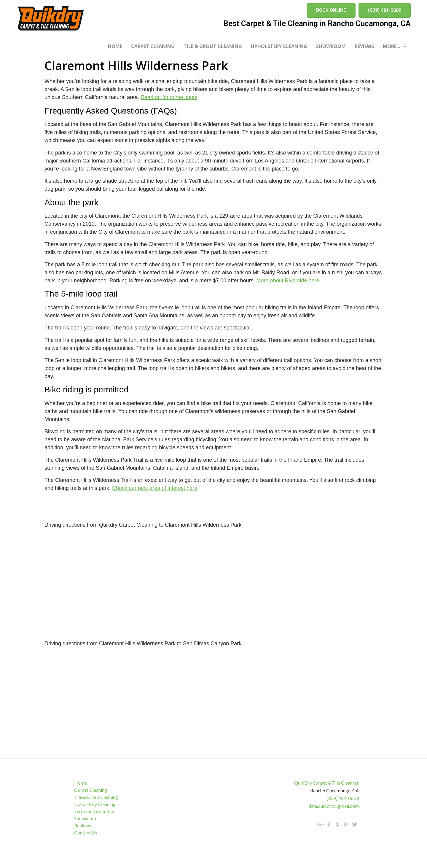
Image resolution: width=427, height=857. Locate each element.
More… (394, 46)
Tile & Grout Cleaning (213, 46)
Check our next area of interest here (154, 488)
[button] (331, 10)
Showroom (331, 46)
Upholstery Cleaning (279, 46)
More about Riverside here (287, 280)
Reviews (364, 46)
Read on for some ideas (169, 97)
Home (115, 46)
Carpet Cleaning (153, 46)
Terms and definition (95, 811)
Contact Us (85, 832)
